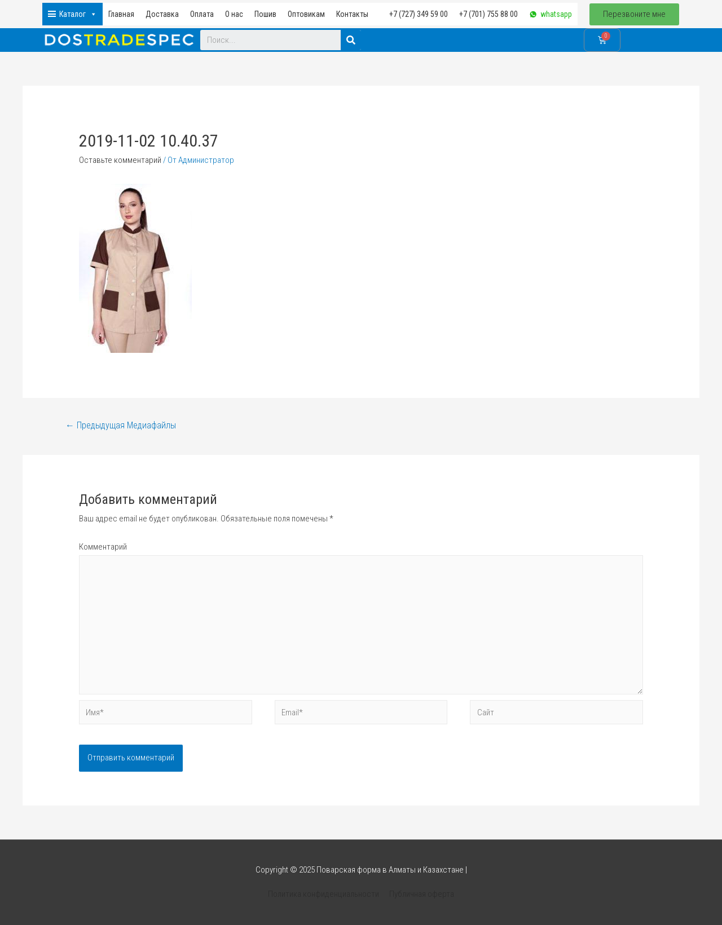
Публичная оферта (421, 894)
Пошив (265, 14)
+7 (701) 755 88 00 (488, 14)
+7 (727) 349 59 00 (418, 14)
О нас (234, 14)
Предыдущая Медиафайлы (120, 425)
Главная (121, 14)
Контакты (352, 14)
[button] (634, 14)
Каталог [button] (78, 14)
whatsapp (556, 14)
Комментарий (103, 547)
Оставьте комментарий (120, 160)
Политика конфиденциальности (323, 894)
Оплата (202, 14)
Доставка (162, 14)
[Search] (351, 40)
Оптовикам (306, 14)
